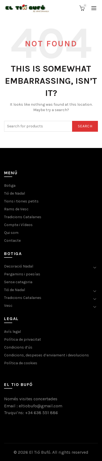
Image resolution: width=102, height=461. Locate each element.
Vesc (8, 305)
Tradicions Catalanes (22, 217)
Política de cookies (20, 363)
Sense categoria (18, 282)
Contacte (12, 240)
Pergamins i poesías (22, 274)
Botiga (10, 185)
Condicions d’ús (18, 347)
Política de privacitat (22, 339)
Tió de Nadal (14, 193)
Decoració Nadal (18, 266)
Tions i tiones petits (21, 201)
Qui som (11, 232)
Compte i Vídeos (18, 225)
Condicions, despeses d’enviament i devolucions (46, 355)
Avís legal (12, 331)
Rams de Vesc (16, 209)
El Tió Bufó (39, 452)
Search (85, 126)
